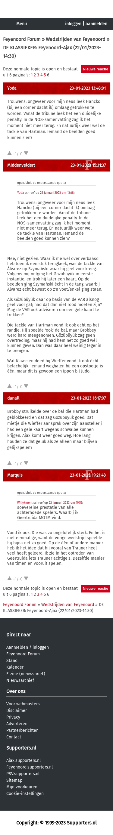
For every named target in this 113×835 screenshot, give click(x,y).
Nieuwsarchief (20, 680)
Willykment (25, 503)
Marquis (15, 475)
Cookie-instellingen (25, 793)
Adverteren (16, 723)
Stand (11, 660)
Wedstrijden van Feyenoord (75, 39)
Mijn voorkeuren (21, 787)
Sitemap (14, 780)
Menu (21, 23)
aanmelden (96, 23)
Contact (13, 737)
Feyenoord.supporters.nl (29, 767)
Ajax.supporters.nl (23, 760)
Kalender (15, 667)
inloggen (73, 23)
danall (13, 398)
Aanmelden (17, 647)
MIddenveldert (21, 165)
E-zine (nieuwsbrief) (25, 673)
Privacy (13, 717)
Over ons (15, 691)
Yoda (12, 88)
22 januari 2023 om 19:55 (65, 503)
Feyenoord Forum (22, 39)
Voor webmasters (23, 704)
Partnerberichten (22, 730)
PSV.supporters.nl (22, 773)
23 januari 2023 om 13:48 (57, 193)
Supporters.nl (21, 748)
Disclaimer (16, 710)
